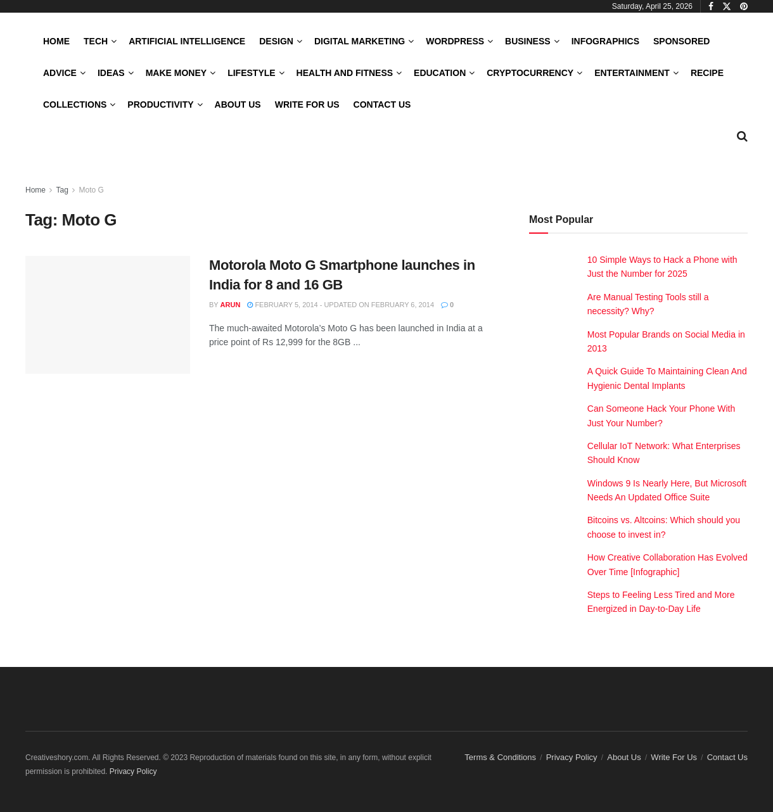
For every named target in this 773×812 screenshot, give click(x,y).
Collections (74, 104)
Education (440, 73)
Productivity (160, 104)
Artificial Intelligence (187, 41)
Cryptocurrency (530, 73)
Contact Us (382, 104)
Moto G (91, 190)
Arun (230, 304)
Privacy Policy (571, 757)
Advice (60, 73)
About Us (238, 104)
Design (276, 41)
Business (528, 41)
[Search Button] (742, 136)
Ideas (111, 73)
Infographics (605, 41)
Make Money (176, 73)
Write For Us (307, 104)
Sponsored (681, 41)
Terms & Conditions (500, 757)
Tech (96, 41)
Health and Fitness (345, 73)
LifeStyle (251, 73)
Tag (62, 190)
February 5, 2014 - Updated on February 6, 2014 (340, 304)
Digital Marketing (359, 41)
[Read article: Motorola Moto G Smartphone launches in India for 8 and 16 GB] (107, 315)
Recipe (707, 73)
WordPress (455, 41)
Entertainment (632, 73)
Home (56, 41)
